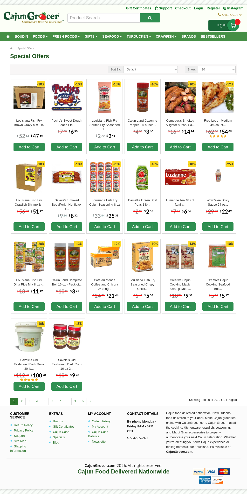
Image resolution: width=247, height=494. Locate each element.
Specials (57, 437)
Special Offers (25, 48)
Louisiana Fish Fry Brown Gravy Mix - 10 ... (29, 123)
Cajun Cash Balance (98, 434)
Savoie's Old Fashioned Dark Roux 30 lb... (29, 362)
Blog (54, 442)
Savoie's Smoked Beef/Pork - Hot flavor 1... (67, 202)
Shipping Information (18, 448)
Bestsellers (213, 36)
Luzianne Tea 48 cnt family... (180, 202)
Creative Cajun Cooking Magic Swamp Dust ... (180, 282)
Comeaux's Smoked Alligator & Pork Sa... (180, 123)
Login (198, 8)
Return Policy (21, 425)
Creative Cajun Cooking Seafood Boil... (218, 282)
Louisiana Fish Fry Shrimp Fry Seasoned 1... (104, 123)
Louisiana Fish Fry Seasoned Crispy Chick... (142, 282)
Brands (188, 36)
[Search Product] (150, 17)
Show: (192, 69)
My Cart (233, 25)
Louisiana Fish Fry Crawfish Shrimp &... (29, 202)
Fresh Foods (66, 36)
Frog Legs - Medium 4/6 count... (218, 123)
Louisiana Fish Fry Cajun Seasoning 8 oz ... (104, 202)
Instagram (233, 8)
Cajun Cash (59, 432)
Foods (40, 36)
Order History (99, 421)
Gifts (91, 36)
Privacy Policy (22, 430)
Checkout (183, 8)
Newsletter (97, 441)
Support (17, 436)
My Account (98, 426)
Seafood (112, 36)
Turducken (139, 36)
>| (91, 401)
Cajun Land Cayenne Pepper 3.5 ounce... (142, 123)
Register (213, 8)
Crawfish (166, 36)
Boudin (21, 36)
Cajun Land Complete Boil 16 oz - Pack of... (67, 282)
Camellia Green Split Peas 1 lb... (142, 202)
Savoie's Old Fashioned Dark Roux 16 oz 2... (67, 362)
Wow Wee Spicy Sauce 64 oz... (218, 202)
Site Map (18, 441)
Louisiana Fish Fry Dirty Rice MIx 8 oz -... (29, 282)
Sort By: (115, 69)
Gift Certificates (138, 8)
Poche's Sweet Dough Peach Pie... (66, 123)
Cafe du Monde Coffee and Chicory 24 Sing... (104, 282)
